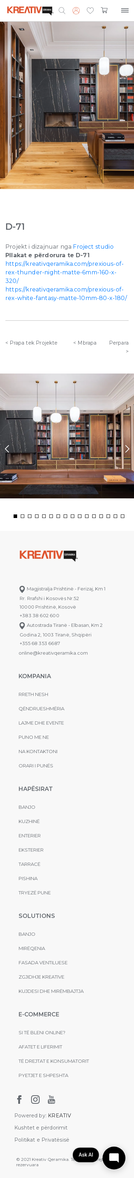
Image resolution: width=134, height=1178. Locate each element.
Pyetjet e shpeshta (43, 1075)
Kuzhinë (29, 821)
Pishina (28, 878)
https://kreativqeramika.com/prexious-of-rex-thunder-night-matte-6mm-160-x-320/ (64, 272)
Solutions (37, 916)
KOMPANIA (35, 676)
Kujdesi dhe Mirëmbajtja (51, 991)
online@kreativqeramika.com (53, 653)
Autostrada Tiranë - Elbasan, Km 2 (61, 625)
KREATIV (59, 1115)
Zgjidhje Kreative (41, 977)
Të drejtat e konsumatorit (54, 1061)
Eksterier (31, 850)
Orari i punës (36, 765)
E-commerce (39, 1014)
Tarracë (29, 864)
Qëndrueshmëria (41, 708)
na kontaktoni (38, 751)
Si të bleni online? (42, 1032)
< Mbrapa (84, 343)
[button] (90, 11)
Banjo (27, 807)
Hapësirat (36, 789)
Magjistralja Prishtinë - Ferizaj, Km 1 (62, 588)
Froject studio (93, 246)
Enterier (30, 835)
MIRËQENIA (32, 948)
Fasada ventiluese (43, 962)
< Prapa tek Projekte (31, 343)
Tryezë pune (35, 892)
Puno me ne (34, 737)
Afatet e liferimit (40, 1047)
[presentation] (6, 449)
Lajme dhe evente (41, 723)
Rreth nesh (33, 694)
